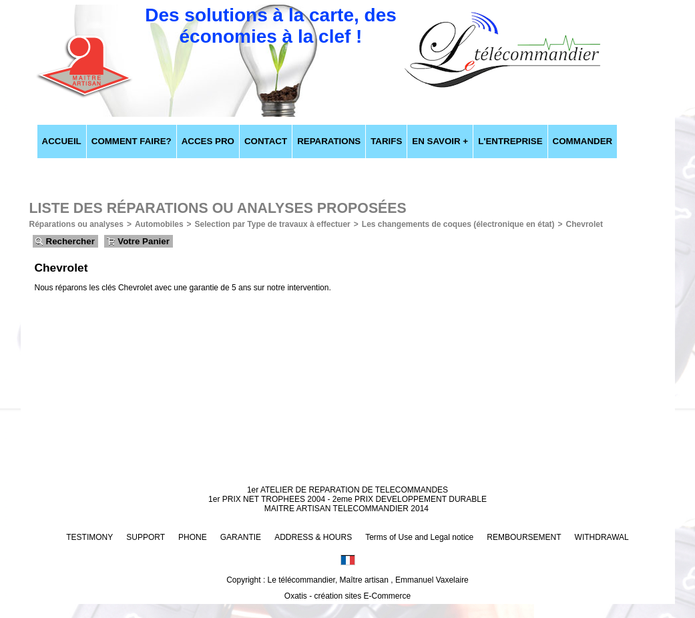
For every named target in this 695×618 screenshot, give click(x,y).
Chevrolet (584, 224)
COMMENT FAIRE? (131, 141)
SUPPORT (145, 537)
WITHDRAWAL (602, 537)
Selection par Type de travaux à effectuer (273, 224)
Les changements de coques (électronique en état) (458, 224)
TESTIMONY (89, 537)
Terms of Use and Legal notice (419, 537)
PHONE (192, 537)
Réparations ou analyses (76, 224)
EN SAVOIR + (440, 141)
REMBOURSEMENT (524, 537)
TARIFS (386, 141)
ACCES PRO (208, 141)
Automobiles (159, 224)
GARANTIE (240, 537)
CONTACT (265, 141)
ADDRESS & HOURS (313, 537)
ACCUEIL (61, 141)
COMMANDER (583, 141)
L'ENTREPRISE (510, 141)
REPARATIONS (329, 141)
